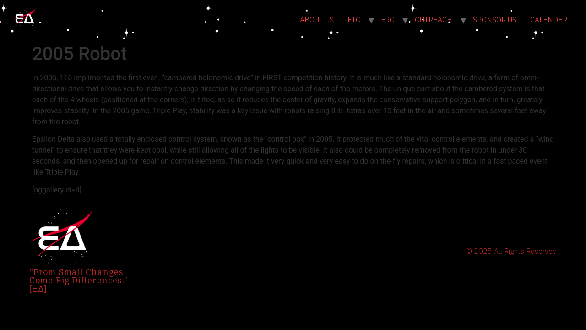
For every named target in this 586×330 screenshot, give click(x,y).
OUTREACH (433, 19)
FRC (387, 19)
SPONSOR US (494, 19)
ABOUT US (317, 19)
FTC (353, 19)
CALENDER (548, 19)
